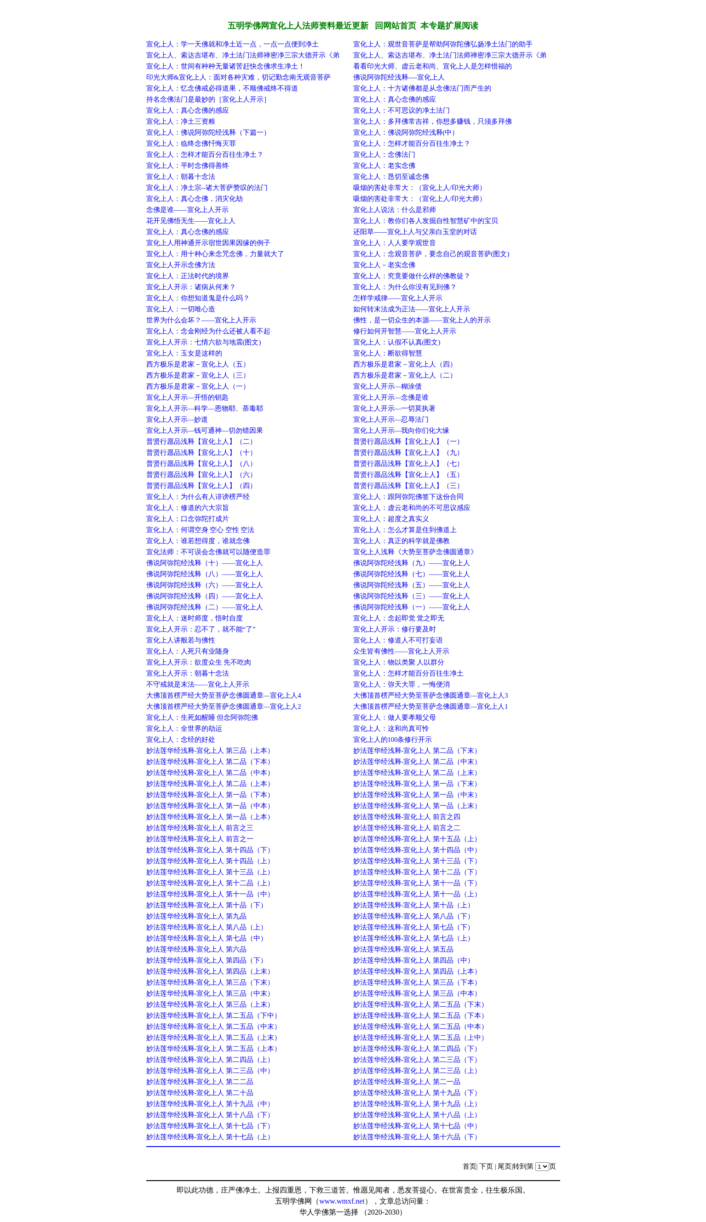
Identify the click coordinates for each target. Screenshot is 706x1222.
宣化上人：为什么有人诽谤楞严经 (198, 496)
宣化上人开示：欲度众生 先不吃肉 (199, 662)
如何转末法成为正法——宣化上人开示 (411, 309)
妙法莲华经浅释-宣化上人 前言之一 (200, 839)
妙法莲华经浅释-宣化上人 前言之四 (407, 816)
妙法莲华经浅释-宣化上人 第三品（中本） (417, 993)
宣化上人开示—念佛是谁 (391, 397)
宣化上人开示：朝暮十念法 (187, 673)
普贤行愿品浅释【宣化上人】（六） (201, 474)
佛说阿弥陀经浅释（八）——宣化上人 (204, 574)
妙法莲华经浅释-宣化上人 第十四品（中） (417, 850)
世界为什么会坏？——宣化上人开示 (201, 320)
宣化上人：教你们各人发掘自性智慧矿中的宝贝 (425, 220)
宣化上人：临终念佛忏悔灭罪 (191, 143)
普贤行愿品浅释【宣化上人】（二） (201, 441)
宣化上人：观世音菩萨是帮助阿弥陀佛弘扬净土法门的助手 (443, 44)
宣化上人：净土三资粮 (180, 121)
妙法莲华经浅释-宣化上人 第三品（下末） (210, 982)
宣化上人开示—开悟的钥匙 (187, 397)
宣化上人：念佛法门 (384, 154)
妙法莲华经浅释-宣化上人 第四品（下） (207, 960)
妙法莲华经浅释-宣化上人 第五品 (403, 949)
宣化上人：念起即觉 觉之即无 (399, 618)
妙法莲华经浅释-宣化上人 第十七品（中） (417, 1126)
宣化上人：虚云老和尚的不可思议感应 (412, 507)
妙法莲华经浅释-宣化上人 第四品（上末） (210, 971)
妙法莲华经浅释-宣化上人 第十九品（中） (210, 1103)
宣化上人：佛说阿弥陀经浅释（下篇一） (208, 132)
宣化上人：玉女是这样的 (184, 353)
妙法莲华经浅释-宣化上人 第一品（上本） (210, 816)
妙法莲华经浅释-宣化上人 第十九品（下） (417, 1092)
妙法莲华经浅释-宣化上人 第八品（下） (414, 916)
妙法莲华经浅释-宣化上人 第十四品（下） (210, 850)
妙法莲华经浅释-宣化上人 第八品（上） (207, 927)
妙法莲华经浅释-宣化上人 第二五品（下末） (420, 1004)
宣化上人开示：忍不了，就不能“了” (201, 629)
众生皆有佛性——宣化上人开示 (401, 651)
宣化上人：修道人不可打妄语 (398, 640)
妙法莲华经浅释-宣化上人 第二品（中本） (210, 772)
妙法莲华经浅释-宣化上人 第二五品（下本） (420, 1015)
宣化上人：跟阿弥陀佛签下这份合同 (408, 496)
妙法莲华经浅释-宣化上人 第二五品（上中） (420, 1037)
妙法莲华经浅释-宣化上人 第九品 (196, 916)
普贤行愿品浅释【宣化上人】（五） (408, 474)
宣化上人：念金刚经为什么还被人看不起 (208, 331)
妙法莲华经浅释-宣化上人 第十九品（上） (417, 1103)
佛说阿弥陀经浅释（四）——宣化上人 (204, 596)
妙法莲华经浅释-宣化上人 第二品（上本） (210, 783)
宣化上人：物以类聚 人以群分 (399, 662)
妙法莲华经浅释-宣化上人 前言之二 (407, 828)
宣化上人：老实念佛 (384, 165)
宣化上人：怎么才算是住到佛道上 (405, 530)
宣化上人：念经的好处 (180, 739)
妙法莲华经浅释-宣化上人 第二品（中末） (417, 761)
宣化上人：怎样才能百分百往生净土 (408, 673)
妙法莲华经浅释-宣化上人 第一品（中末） (417, 794)
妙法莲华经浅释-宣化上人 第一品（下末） (417, 783)
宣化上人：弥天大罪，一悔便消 (401, 684)
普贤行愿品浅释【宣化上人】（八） (201, 463)
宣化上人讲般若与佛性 (180, 640)
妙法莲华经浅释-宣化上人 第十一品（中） (210, 894)
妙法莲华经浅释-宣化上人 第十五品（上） (417, 839)
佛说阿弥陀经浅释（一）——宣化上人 (411, 607)
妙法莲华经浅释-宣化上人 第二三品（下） (417, 1059)
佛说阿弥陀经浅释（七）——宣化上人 (411, 574)
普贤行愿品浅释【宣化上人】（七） (408, 463)
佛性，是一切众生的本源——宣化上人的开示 (422, 320)
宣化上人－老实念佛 (384, 265)
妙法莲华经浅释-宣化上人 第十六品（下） (417, 1137)
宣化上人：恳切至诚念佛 (391, 176)
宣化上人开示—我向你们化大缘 (401, 430)
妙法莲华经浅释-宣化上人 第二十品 (200, 1092)
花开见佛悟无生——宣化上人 (190, 220)
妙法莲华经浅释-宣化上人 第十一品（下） (417, 883)
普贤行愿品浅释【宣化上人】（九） (408, 452)
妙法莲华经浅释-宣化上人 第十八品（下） (210, 1115)
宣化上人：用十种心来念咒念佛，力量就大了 (215, 254)
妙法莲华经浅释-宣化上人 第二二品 (200, 1081)
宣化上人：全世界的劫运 (184, 728)
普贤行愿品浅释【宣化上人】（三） (408, 485)
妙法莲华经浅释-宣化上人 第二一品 (407, 1081)
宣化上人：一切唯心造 (180, 309)
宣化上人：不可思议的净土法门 (401, 110)
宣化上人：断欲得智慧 (387, 353)
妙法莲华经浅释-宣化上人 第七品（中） (207, 938)
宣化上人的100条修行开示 (392, 739)
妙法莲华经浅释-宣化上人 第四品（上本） (417, 971)
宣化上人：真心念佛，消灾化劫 (194, 198)
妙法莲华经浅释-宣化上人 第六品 (196, 949)
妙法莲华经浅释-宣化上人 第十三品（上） (210, 872)
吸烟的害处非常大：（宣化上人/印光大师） (419, 187)
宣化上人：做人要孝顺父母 (394, 717)
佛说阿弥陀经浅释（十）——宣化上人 (204, 563)
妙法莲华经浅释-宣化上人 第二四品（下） (417, 1048)
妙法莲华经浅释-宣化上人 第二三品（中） (210, 1070)
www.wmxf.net (342, 1201)
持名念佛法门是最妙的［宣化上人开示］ (208, 99)
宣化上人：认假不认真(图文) (397, 342)
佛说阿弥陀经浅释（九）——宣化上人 (411, 563)
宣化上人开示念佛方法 (180, 265)
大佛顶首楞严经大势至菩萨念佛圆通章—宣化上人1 (430, 706)
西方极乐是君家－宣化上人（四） (405, 364)
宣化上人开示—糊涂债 (387, 386)
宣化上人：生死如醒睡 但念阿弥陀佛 (202, 717)
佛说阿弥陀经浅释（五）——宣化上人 (411, 585)
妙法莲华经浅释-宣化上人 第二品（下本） (210, 761)
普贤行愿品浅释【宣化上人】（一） (408, 441)
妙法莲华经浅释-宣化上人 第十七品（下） (210, 1126)
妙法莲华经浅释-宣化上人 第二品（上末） (417, 772)
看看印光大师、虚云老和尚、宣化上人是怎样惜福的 (432, 66)
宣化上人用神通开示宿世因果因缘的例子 (208, 243)
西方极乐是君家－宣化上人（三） (198, 375)
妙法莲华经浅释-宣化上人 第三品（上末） (210, 1004)
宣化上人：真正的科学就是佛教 (401, 541)
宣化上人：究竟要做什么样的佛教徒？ (412, 276)
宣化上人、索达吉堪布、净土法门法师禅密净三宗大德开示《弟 (242, 55)
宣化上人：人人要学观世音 (394, 243)
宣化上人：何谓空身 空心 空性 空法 (200, 530)
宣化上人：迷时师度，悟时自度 (194, 618)
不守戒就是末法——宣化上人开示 (197, 684)
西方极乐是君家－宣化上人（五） (198, 364)
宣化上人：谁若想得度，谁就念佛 (198, 541)
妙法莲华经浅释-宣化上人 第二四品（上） (210, 1059)
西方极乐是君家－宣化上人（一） (198, 386)
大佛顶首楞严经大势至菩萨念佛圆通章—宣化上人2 (223, 706)
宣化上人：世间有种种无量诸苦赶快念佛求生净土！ (225, 66)
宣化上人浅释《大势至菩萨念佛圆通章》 (415, 552)
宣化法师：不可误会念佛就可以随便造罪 (208, 552)
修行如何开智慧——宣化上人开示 (404, 331)
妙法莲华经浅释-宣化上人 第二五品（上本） (213, 1048)
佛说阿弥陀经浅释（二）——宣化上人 (204, 607)
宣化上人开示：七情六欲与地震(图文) (203, 342)
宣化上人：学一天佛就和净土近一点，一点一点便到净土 (232, 44)
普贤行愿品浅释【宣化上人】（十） (201, 452)
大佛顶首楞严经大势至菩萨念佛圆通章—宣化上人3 (430, 695)
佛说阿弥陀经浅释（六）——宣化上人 (204, 585)
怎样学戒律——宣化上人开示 (397, 298)
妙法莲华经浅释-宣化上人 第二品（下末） (417, 750)
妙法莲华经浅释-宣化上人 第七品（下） (414, 927)
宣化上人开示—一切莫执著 (394, 408)
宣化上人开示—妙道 (177, 419)
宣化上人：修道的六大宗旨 (187, 507)
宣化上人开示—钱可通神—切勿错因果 (204, 430)
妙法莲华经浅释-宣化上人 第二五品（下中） (213, 1015)
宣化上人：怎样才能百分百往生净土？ (412, 143)
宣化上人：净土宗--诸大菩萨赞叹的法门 (207, 187)
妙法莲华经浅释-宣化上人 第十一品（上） (417, 894)
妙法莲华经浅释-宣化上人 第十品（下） (207, 905)
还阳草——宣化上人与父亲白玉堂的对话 (415, 231)
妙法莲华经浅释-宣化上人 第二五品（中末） (213, 1026)
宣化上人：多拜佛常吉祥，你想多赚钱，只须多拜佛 (432, 121)
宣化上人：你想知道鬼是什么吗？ (198, 298)
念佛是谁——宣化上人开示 (187, 209)
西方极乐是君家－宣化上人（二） (405, 375)
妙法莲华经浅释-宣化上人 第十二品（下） (417, 872)
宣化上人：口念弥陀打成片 (187, 518)
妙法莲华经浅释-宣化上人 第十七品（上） (210, 1137)
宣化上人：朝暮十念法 (180, 176)
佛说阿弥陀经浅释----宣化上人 (399, 77)
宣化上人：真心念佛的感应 (394, 99)
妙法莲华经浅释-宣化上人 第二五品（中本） (420, 1026)
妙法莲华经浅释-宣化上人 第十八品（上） (417, 1115)
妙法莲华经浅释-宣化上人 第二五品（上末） (213, 1037)
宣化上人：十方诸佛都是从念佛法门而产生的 (422, 88)
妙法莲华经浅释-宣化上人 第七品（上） (414, 938)
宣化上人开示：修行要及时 (394, 629)
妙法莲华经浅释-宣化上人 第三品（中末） (210, 993)
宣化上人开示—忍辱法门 (391, 419)
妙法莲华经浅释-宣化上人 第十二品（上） (210, 883)
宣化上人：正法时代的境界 (187, 276)
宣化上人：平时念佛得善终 (187, 165)
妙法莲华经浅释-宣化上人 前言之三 (200, 828)
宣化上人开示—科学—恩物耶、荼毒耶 (204, 408)
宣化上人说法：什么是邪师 (394, 209)
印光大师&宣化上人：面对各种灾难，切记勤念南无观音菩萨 (238, 77)
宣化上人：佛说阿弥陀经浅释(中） (406, 132)
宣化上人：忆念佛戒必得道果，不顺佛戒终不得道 (222, 88)
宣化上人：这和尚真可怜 (391, 728)
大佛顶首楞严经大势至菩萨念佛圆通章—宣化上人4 (223, 695)
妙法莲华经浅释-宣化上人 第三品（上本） (210, 750)
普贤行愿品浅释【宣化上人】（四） (201, 485)
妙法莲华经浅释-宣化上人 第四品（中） (414, 960)
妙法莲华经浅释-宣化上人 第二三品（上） (417, 1070)
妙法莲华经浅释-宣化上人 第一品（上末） (417, 805)
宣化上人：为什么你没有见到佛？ (405, 287)
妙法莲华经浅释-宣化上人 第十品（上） (414, 905)
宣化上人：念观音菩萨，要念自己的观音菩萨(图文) (431, 254)
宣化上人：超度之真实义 (391, 518)
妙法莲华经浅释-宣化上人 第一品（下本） (210, 794)
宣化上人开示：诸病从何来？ (191, 287)
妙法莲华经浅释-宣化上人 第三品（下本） (417, 982)
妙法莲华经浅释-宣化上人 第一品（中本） (210, 805)
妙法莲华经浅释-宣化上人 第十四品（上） (210, 861)
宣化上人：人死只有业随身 (187, 651)
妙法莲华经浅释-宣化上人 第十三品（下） (417, 861)
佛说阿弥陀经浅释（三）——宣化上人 (411, 596)
